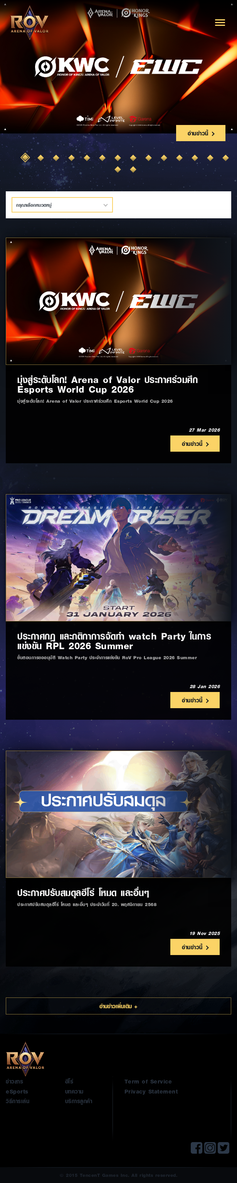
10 (165, 158)
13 (211, 158)
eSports (17, 1091)
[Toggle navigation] (220, 22)
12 (195, 158)
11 (180, 158)
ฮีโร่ (69, 1081)
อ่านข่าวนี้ (201, 133)
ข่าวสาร (14, 1081)
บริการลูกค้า (78, 1101)
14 (226, 158)
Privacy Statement (151, 1091)
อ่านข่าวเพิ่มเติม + (118, 1006)
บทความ (74, 1091)
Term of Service (148, 1081)
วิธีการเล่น (17, 1101)
